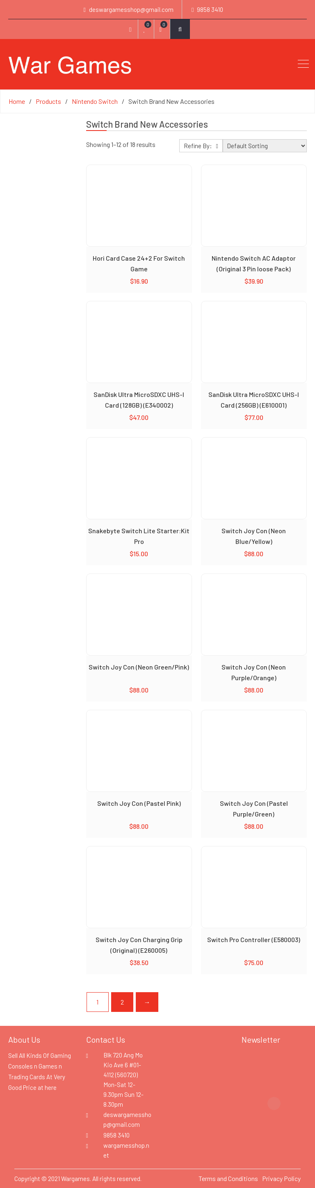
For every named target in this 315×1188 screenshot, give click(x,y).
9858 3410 (210, 9)
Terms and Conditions (228, 1178)
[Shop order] (265, 145)
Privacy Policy (281, 1178)
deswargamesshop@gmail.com (131, 9)
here (51, 1087)
